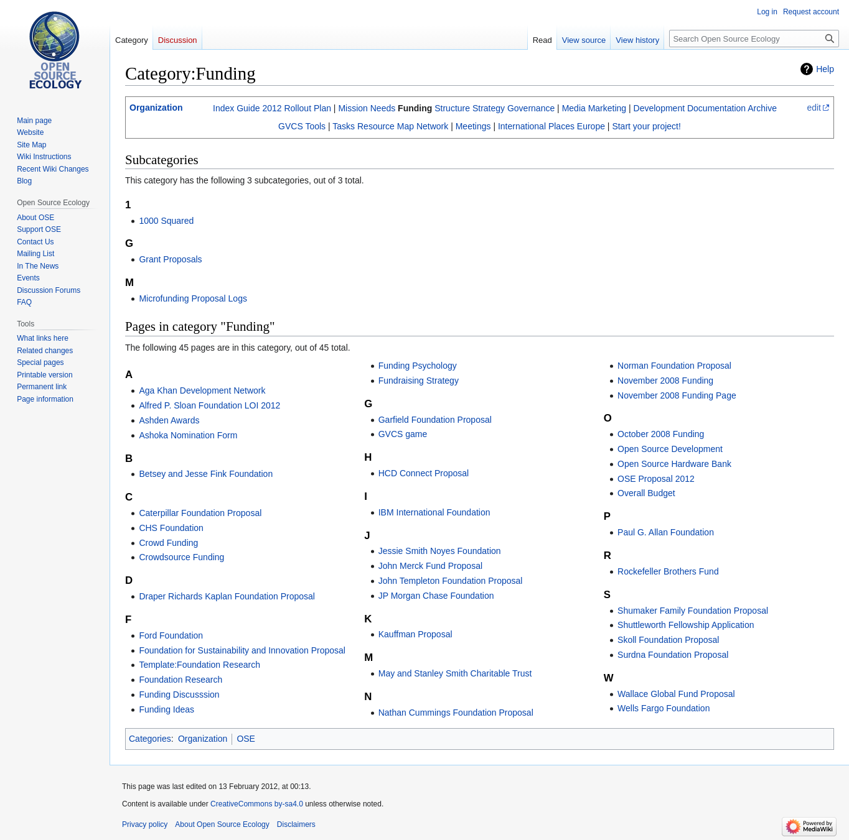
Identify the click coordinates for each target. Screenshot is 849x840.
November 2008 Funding (665, 380)
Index (223, 108)
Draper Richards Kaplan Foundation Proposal (227, 596)
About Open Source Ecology (222, 824)
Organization (156, 108)
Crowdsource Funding (181, 557)
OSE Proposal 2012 (656, 479)
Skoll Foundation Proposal (668, 640)
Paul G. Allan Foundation (665, 532)
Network (432, 126)
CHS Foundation (171, 528)
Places (561, 126)
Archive (762, 108)
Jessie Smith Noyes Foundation (439, 551)
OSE (246, 739)
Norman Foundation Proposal (674, 366)
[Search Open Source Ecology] (754, 38)
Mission (352, 108)
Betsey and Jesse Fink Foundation (206, 474)
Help (825, 69)
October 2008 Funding (660, 434)
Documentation (716, 108)
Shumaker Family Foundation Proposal (692, 611)
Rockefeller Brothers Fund (668, 571)
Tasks (343, 126)
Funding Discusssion (179, 694)
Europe (591, 126)
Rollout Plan (307, 108)
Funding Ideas (166, 709)
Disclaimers (296, 824)
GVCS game (403, 434)
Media (574, 108)
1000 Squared (166, 221)
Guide (248, 108)
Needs (382, 108)
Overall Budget (646, 493)
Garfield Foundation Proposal (435, 420)
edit (814, 108)
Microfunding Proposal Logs (193, 298)
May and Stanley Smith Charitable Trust (455, 673)
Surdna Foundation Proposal (672, 655)
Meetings (473, 126)
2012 (271, 108)
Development (659, 108)
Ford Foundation (171, 635)
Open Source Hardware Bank (674, 464)
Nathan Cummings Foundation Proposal (455, 713)
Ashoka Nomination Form (188, 435)
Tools (315, 126)
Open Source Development (670, 449)
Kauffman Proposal (415, 634)
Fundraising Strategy (418, 380)
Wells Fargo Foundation (663, 708)
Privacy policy (144, 824)
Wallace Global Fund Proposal (676, 694)
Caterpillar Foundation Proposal (200, 513)
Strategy (488, 108)
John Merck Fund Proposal (430, 566)
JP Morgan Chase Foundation (436, 596)
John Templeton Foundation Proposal (450, 581)
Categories (150, 739)
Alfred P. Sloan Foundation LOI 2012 (209, 405)
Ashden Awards (169, 420)
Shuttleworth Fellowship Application (685, 625)
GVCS (290, 126)
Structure (452, 108)
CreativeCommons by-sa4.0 (256, 804)
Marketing (607, 108)
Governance (531, 108)
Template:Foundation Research (199, 665)
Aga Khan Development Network (202, 390)
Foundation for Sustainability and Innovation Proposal (242, 650)
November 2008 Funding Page (676, 395)
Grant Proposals (170, 259)
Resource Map (385, 126)
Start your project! (646, 126)
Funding (415, 108)
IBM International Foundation (434, 512)
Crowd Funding (168, 543)
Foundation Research (180, 680)
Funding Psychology (417, 366)
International (522, 126)
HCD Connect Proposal (423, 473)
